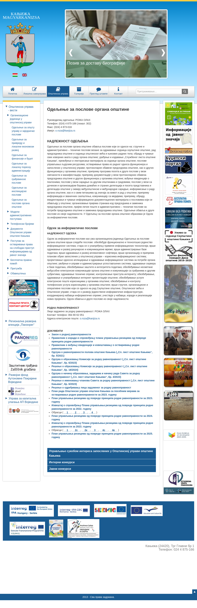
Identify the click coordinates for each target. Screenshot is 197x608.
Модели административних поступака (21, 215)
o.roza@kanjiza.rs (65, 130)
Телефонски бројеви (22, 223)
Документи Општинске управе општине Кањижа (21, 232)
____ (67, 412)
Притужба (16, 268)
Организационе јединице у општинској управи (21, 119)
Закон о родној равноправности (71, 334)
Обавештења (18, 273)
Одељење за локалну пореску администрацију (21, 167)
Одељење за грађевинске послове (19, 179)
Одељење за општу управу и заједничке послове (23, 131)
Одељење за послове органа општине (21, 203)
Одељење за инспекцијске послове (19, 191)
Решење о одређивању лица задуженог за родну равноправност (91, 387)
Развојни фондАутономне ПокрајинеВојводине (22, 378)
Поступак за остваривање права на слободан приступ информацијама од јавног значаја (22, 247)
